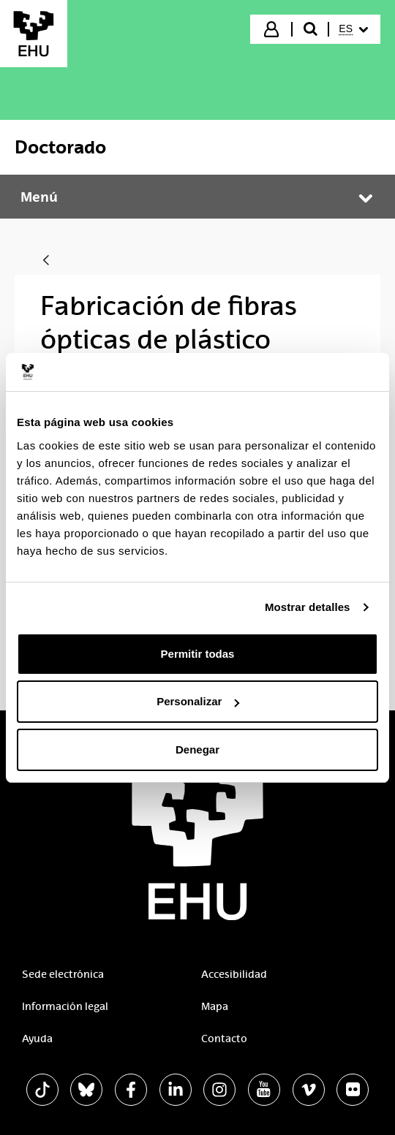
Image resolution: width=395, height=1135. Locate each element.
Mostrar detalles (307, 607)
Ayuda (37, 1038)
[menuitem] (353, 29)
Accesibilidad (234, 974)
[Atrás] (46, 261)
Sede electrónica (63, 974)
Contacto (224, 1038)
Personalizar (198, 701)
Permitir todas (198, 654)
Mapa (214, 1006)
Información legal (65, 1006)
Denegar (197, 749)
